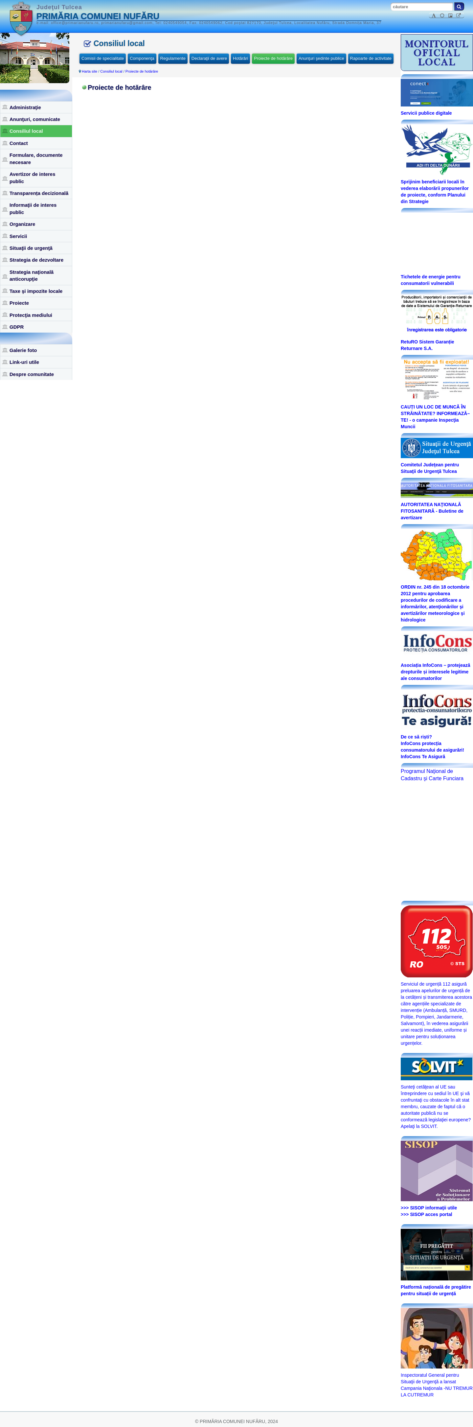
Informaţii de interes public (33, 208)
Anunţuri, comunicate (35, 119)
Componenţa (142, 58)
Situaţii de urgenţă (31, 248)
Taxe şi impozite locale (36, 291)
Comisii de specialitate (102, 58)
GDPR (17, 327)
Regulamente (173, 58)
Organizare (22, 224)
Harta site (89, 71)
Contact (19, 143)
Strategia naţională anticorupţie (32, 275)
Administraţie (25, 107)
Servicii (18, 236)
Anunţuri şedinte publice (321, 58)
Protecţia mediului (31, 315)
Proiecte (19, 303)
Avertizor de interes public (33, 177)
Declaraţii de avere (209, 58)
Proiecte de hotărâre (273, 58)
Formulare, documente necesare (36, 158)
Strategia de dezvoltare (36, 260)
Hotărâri (240, 58)
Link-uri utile (24, 362)
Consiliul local (26, 131)
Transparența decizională (39, 193)
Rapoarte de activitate (371, 58)
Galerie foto (23, 350)
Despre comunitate (32, 374)
